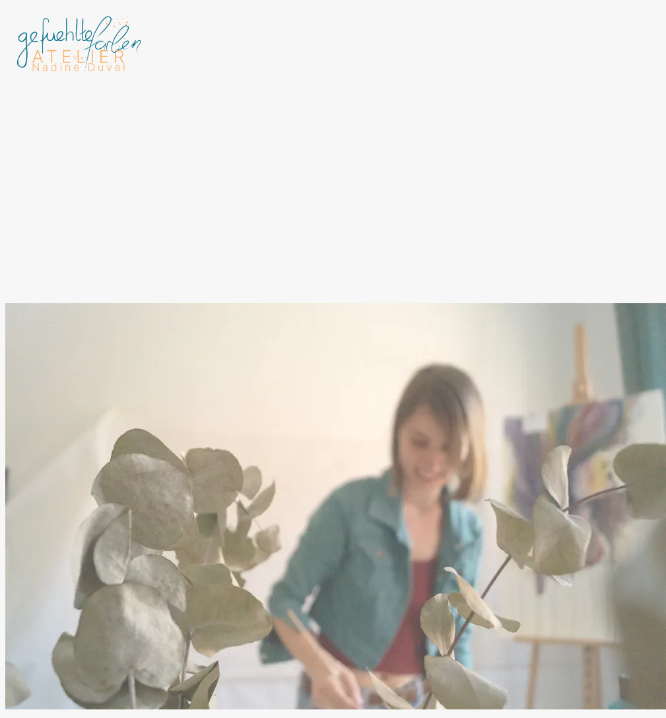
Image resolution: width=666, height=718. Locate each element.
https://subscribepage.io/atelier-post (97, 270)
